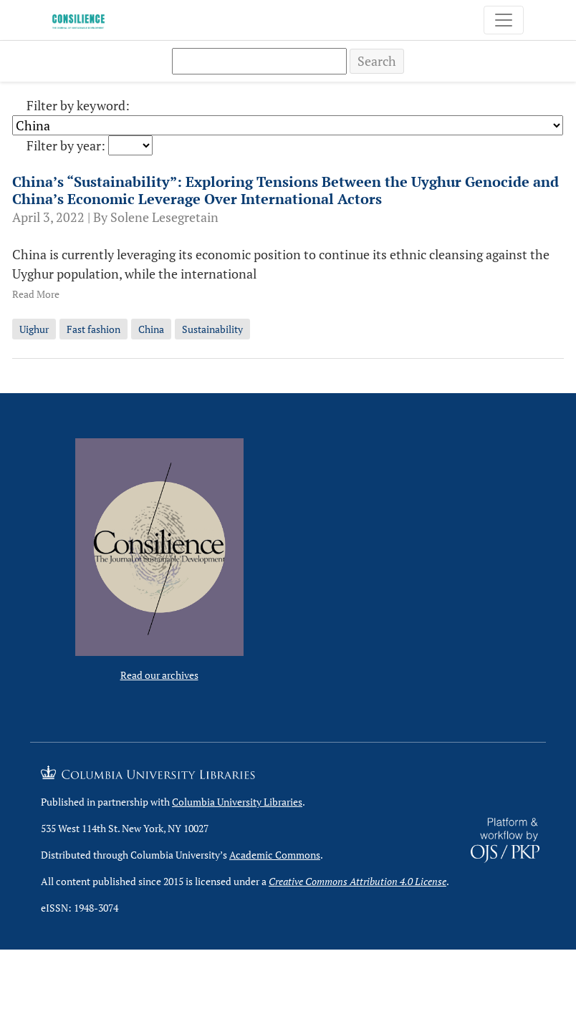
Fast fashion (93, 329)
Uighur (34, 329)
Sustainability (212, 329)
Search (376, 60)
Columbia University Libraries (237, 801)
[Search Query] (259, 61)
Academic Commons (274, 854)
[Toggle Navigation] (504, 20)
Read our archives (159, 675)
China (151, 329)
